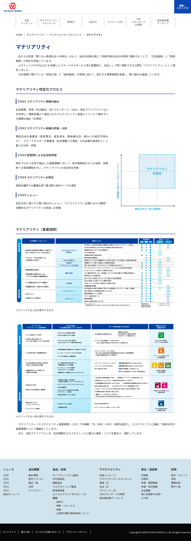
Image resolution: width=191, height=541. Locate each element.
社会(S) (93, 21)
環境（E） (105, 482)
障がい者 (176, 486)
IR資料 (144, 479)
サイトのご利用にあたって (48, 531)
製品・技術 (59, 469)
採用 (138, 9)
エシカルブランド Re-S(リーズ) (69, 494)
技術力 (59, 501)
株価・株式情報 (149, 486)
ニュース (8, 469)
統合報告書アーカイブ (163, 22)
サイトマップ (9, 531)
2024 (6, 482)
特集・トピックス (182, 7)
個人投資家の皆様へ (151, 494)
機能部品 (57, 482)
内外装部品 (58, 479)
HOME (19, 34)
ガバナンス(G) (115, 21)
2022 (6, 490)
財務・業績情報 (149, 482)
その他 (144, 498)
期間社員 (176, 482)
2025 (6, 479)
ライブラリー (36, 490)
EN (146, 9)
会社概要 (72, 9)
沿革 (31, 486)
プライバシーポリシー (77, 531)
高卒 (173, 479)
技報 (58, 509)
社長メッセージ (27, 22)
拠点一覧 (33, 482)
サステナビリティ (105, 9)
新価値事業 (58, 490)
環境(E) (71, 21)
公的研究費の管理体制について (72, 513)
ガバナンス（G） (109, 490)
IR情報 (144, 475)
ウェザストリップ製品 (64, 486)
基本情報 (33, 475)
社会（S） (105, 486)
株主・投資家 (125, 9)
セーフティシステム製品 (65, 475)
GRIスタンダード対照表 (138, 22)
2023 (6, 486)
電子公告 (25, 531)
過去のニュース (11, 494)
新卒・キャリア (179, 475)
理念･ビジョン (36, 479)
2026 (6, 475)
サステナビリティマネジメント (49, 22)
